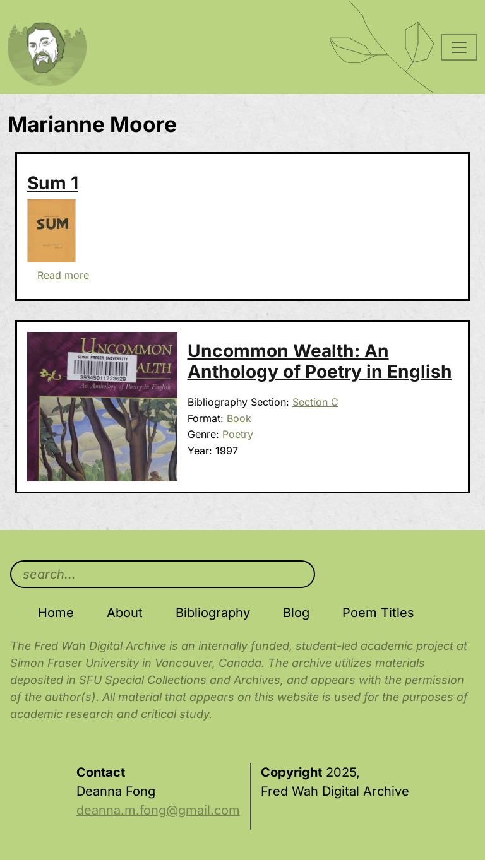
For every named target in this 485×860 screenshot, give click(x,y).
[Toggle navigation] (459, 47)
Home (56, 612)
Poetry (237, 434)
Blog (296, 612)
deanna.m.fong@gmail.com (158, 810)
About (125, 612)
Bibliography (213, 612)
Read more (63, 275)
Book (239, 418)
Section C (315, 402)
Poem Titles (378, 612)
